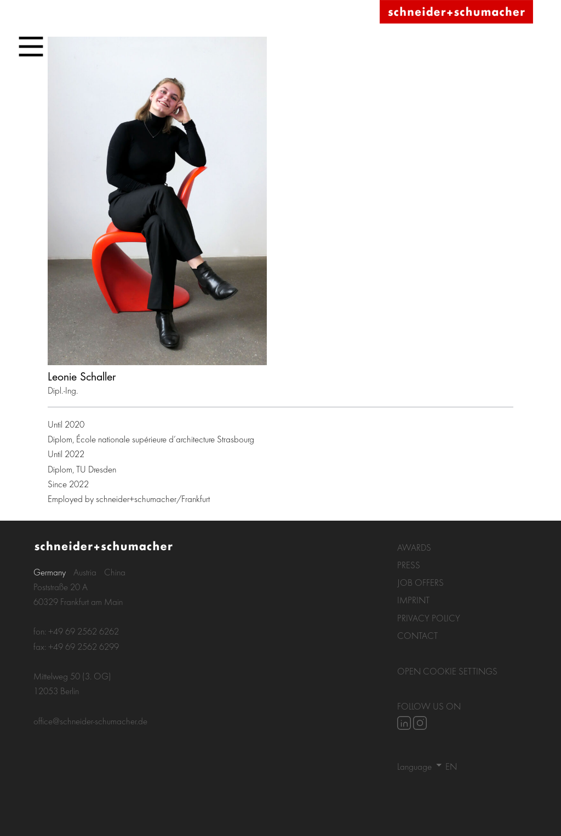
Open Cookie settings (447, 671)
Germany (49, 572)
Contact (417, 635)
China (114, 572)
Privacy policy (428, 618)
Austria (84, 572)
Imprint (413, 600)
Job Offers (420, 582)
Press (408, 564)
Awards (414, 547)
